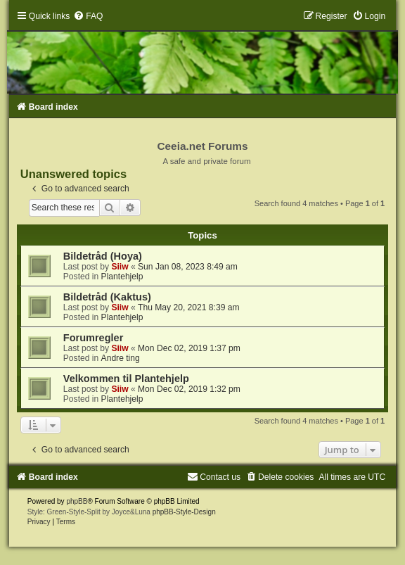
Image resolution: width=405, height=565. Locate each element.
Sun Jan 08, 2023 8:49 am (188, 267)
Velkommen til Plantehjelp (126, 378)
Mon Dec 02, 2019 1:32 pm (189, 389)
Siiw (119, 267)
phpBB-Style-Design (184, 512)
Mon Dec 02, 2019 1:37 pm (189, 348)
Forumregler (93, 337)
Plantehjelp (122, 276)
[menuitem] (88, 16)
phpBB (76, 501)
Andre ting (120, 358)
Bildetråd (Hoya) (102, 256)
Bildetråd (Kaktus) (107, 297)
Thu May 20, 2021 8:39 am (189, 307)
